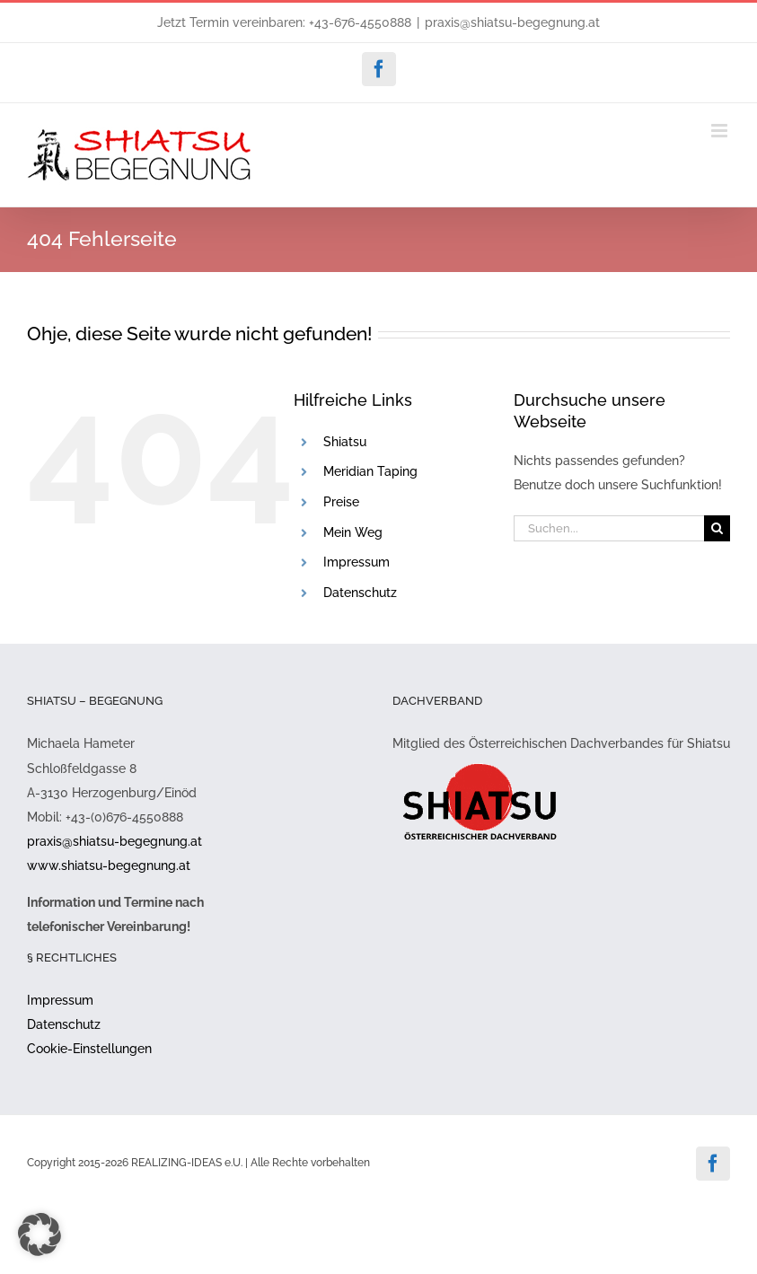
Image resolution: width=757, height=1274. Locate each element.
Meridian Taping (370, 471)
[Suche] (717, 528)
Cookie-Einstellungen (89, 1048)
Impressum (356, 562)
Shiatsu (344, 442)
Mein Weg (353, 532)
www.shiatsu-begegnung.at (108, 865)
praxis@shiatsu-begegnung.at (512, 22)
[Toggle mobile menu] (720, 130)
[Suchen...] (609, 528)
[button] (39, 1234)
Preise (341, 502)
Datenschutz (360, 592)
